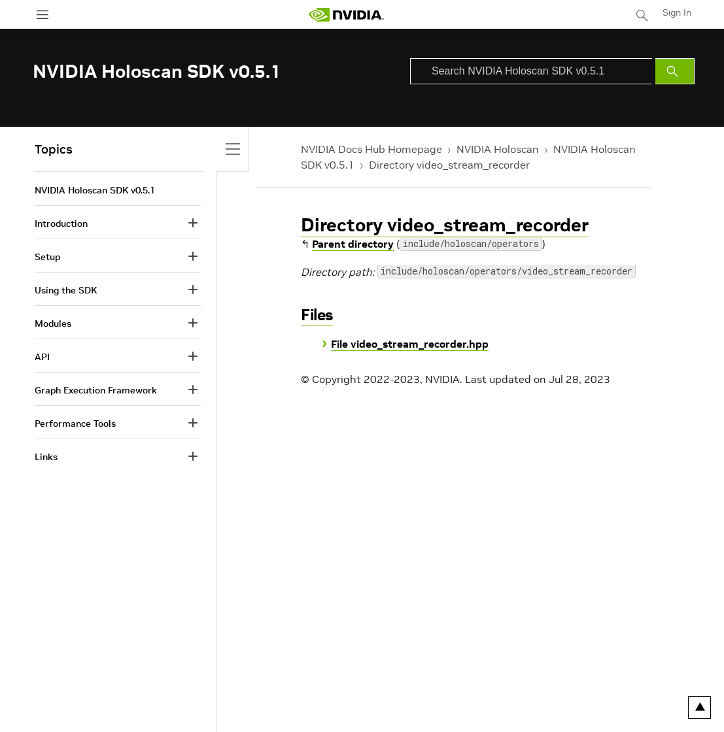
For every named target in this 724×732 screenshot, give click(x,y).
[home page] (346, 15)
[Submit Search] (675, 71)
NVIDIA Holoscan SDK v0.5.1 (95, 190)
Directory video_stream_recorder (449, 164)
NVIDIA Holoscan (498, 149)
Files (317, 315)
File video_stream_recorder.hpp (410, 343)
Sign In (677, 12)
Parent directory (353, 243)
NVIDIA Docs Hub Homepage (371, 149)
